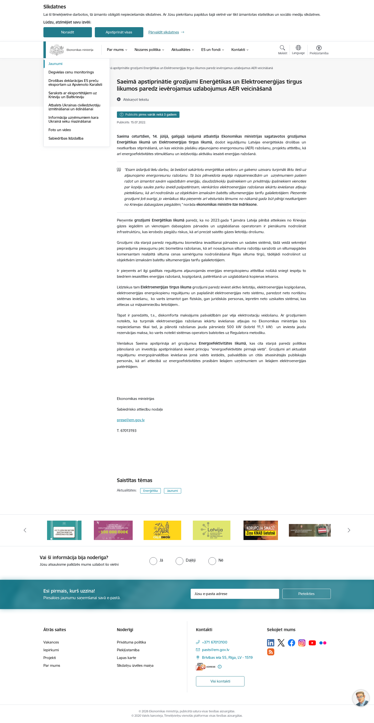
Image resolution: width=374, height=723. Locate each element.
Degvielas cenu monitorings (71, 124)
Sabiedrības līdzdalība (66, 190)
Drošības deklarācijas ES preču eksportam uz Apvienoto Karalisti (75, 134)
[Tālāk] (349, 530)
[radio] (156, 560)
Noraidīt (67, 32)
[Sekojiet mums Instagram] (302, 642)
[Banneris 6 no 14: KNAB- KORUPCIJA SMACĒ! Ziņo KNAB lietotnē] (310, 530)
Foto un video (60, 181)
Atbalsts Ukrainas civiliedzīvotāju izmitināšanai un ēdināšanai (74, 159)
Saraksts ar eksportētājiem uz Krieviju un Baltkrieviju (73, 147)
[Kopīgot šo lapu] (319, 92)
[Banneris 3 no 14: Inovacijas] (162, 530)
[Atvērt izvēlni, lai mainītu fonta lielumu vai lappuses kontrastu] (319, 50)
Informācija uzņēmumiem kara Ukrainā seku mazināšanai (73, 171)
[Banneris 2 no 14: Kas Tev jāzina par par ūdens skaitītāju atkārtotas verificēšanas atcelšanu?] (113, 530)
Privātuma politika (131, 642)
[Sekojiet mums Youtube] (312, 642)
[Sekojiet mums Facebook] (291, 642)
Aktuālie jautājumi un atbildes (72, 81)
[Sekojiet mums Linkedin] (270, 642)
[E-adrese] (205, 667)
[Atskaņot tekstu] (136, 99)
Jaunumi (55, 115)
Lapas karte (126, 657)
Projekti (49, 657)
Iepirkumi (51, 650)
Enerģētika (150, 491)
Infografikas (59, 90)
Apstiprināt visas (119, 32)
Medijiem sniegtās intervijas (71, 98)
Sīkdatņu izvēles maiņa (135, 665)
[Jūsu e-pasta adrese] (235, 594)
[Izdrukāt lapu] (319, 80)
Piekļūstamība (128, 650)
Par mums (51, 665)
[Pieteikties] (306, 594)
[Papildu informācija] (219, 666)
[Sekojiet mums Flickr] (322, 642)
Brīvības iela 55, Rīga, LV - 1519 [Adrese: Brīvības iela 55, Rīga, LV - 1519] (227, 657)
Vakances (51, 642)
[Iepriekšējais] (25, 530)
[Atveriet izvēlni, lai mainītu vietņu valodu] (298, 50)
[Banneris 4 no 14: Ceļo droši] (211, 530)
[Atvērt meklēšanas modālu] (283, 50)
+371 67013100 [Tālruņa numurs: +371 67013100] (214, 642)
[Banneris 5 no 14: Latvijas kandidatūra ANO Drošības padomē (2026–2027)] (260, 530)
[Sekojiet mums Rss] (270, 651)
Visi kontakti (220, 681)
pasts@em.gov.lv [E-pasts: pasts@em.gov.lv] (215, 649)
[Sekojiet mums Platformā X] (281, 642)
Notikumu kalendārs (65, 107)
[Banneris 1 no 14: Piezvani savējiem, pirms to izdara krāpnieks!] (64, 530)
